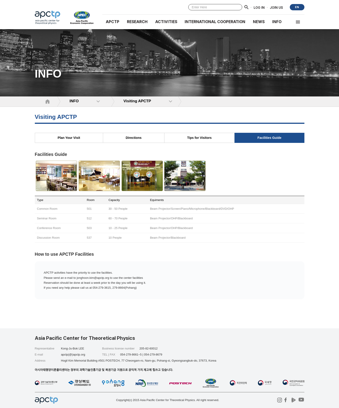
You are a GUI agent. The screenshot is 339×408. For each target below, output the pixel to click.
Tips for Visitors (199, 138)
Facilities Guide (269, 138)
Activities (166, 22)
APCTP (112, 22)
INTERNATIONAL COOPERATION (215, 22)
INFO (276, 22)
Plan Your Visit (69, 138)
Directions (134, 138)
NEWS (259, 22)
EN (297, 7)
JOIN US (276, 7)
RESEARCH (137, 22)
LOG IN (259, 7)
